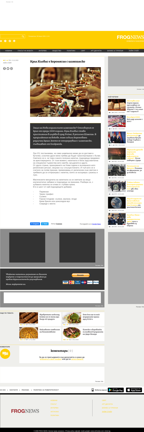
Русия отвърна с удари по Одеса (135, 156)
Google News (96, 224)
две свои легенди (135, 186)
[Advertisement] (72, 16)
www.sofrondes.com (97, 431)
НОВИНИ (8, 51)
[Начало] (1, 41)
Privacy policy (69, 431)
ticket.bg (107, 431)
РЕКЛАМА (25, 390)
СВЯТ (83, 51)
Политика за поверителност (46, 390)
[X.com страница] (10, 41)
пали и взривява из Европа (134, 220)
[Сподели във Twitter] (8, 68)
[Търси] (23, 36)
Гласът (54, 404)
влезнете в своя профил (51, 359)
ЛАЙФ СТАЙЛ (134, 51)
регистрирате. (77, 359)
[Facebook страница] (5, 41)
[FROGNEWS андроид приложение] (116, 390)
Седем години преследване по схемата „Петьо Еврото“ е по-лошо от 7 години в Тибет (135, 107)
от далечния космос (134, 203)
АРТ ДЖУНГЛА (96, 51)
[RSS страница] (14, 41)
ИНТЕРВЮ (43, 51)
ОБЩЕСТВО (56, 51)
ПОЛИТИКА (71, 51)
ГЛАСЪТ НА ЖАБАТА (25, 51)
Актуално (55, 412)
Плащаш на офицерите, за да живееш (134, 169)
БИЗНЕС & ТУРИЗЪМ (115, 51)
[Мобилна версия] (99, 390)
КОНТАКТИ (14, 390)
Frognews (59, 224)
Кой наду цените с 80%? (135, 119)
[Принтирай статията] (11, 68)
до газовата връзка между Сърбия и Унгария (134, 137)
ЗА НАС (3, 390)
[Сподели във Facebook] (4, 68)
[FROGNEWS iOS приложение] (134, 390)
